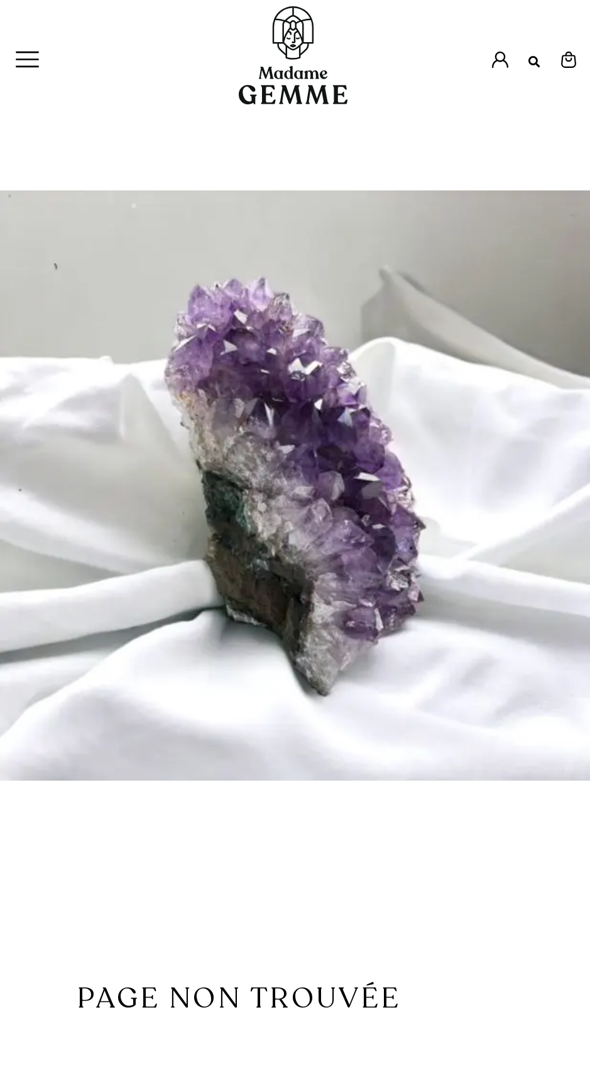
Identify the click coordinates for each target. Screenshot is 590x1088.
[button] (534, 62)
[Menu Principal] (27, 59)
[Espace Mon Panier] (568, 60)
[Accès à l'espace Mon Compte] (500, 60)
